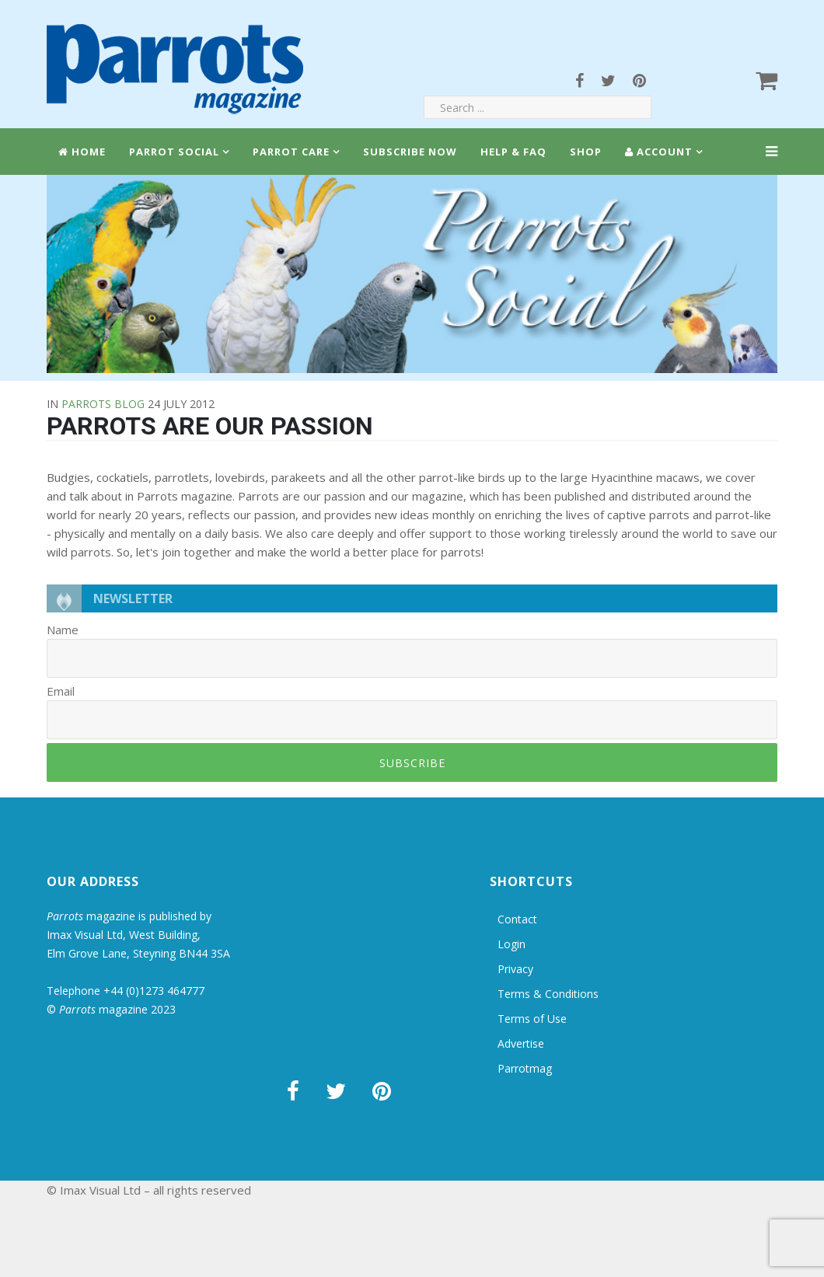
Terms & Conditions (548, 993)
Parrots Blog (103, 403)
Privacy (515, 968)
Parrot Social (174, 152)
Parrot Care (291, 152)
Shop (586, 152)
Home (82, 152)
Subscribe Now (410, 152)
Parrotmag (525, 1068)
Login (511, 944)
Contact (517, 919)
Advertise (521, 1043)
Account (659, 152)
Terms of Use (532, 1018)
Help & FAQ (513, 152)
